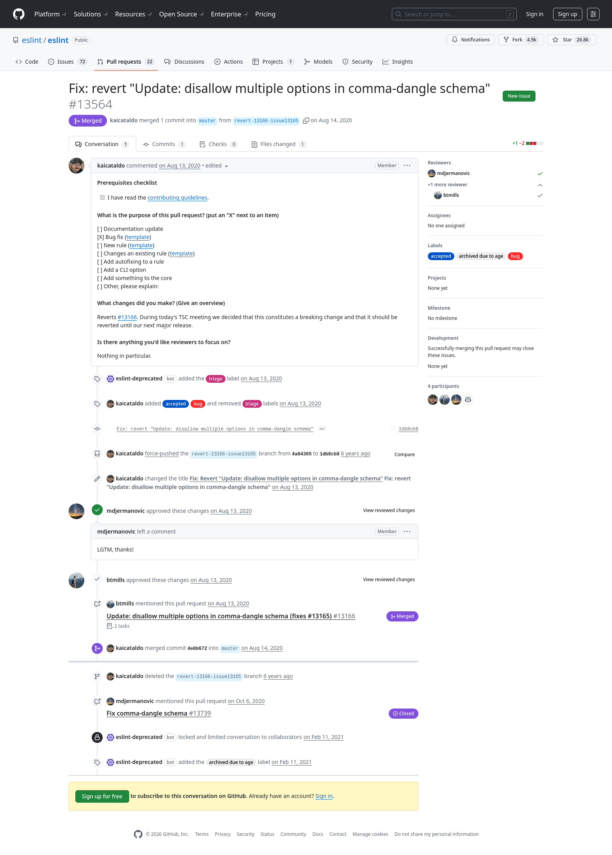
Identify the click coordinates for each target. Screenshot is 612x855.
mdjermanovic (126, 510)
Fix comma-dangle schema (159, 713)
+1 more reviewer (485, 184)
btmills (116, 580)
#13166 (127, 317)
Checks (218, 144)
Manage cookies (370, 834)
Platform (51, 14)
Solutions (91, 14)
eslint (32, 40)
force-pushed (162, 453)
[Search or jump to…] (454, 14)
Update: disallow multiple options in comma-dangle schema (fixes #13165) (231, 616)
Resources (134, 14)
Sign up (567, 14)
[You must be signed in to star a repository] (571, 39)
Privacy (223, 834)
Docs (317, 834)
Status (267, 834)
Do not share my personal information (437, 834)
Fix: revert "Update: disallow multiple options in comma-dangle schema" (215, 429)
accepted (175, 403)
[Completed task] (102, 197)
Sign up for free (102, 796)
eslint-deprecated (139, 378)
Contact (337, 834)
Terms (202, 834)
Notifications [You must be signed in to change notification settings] (470, 39)
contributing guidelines (177, 197)
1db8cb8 (408, 429)
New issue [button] (519, 96)
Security (245, 834)
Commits (164, 144)
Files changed (279, 144)
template (137, 237)
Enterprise (230, 14)
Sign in (534, 14)
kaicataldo (124, 120)
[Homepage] (18, 14)
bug (198, 403)
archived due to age (231, 762)
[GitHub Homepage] (138, 834)
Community (293, 834)
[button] (306, 120)
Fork (521, 40)
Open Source (182, 14)
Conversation (102, 144)
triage (215, 378)
